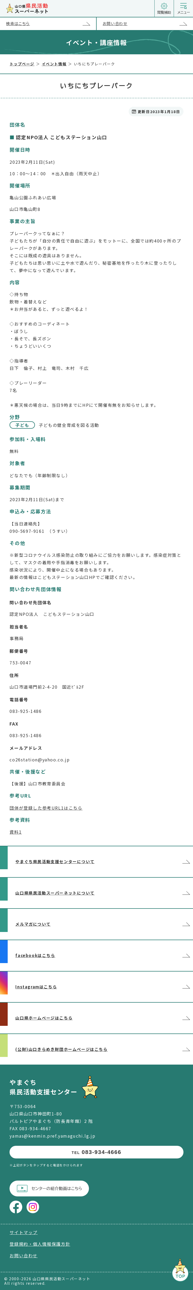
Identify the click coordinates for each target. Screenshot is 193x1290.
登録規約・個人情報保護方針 (40, 1244)
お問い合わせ (148, 24)
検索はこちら (51, 24)
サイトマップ (24, 1232)
